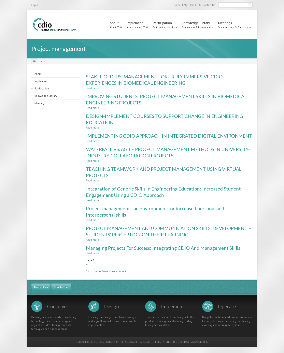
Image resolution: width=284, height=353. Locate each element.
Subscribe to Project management (106, 271)
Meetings (225, 23)
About (114, 23)
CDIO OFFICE (83, 341)
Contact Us (209, 5)
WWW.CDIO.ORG (199, 341)
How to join (61, 287)
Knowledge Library (196, 23)
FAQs (185, 5)
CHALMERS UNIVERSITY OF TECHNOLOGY (112, 341)
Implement (135, 23)
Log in (34, 5)
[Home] (34, 61)
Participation (162, 23)
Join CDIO (195, 5)
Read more (92, 88)
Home (177, 5)
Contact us (41, 287)
